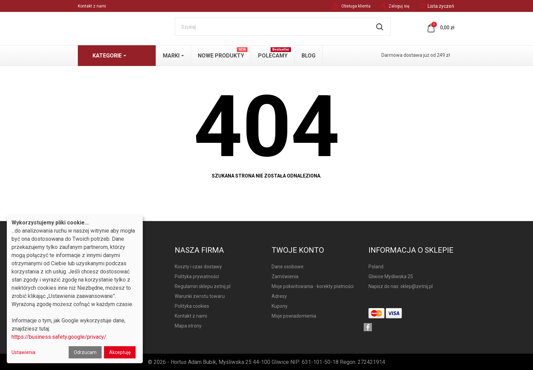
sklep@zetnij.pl (416, 286)
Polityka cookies (192, 306)
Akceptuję (120, 352)
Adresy (279, 296)
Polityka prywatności (197, 276)
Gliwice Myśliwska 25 (390, 276)
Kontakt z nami (92, 6)
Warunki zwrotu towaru (200, 296)
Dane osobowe (288, 266)
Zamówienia (285, 276)
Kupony (280, 306)
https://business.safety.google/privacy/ (59, 337)
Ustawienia (23, 352)
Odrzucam (85, 352)
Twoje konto (298, 250)
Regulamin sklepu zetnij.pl (202, 286)
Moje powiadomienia (294, 316)
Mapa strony (188, 326)
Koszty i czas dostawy (198, 266)
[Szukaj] (283, 27)
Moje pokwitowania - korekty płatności (313, 286)
